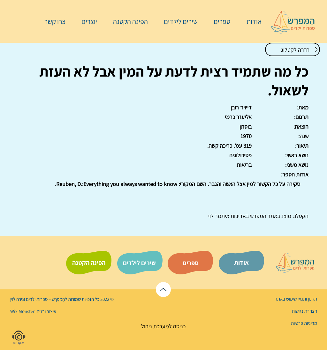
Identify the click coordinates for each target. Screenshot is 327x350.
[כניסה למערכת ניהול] (163, 326)
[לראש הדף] (163, 289)
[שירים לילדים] (139, 263)
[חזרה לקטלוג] (292, 49)
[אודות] (241, 262)
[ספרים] (190, 263)
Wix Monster (22, 311)
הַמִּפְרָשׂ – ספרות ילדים (45, 299)
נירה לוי (17, 299)
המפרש (257, 216)
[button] (218, 21)
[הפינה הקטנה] (88, 262)
